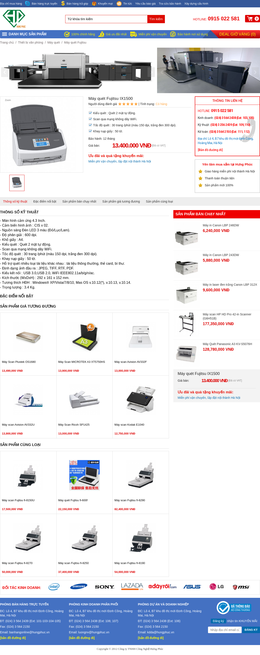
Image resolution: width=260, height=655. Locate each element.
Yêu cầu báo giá (145, 3)
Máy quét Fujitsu (75, 42)
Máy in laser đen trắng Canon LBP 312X (230, 284)
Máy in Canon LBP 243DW (221, 255)
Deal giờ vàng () (237, 34)
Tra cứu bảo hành (170, 3)
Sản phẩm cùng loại (159, 201)
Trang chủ (7, 42)
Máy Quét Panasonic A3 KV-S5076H (227, 344)
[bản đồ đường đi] (13, 638)
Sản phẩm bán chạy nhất (79, 201)
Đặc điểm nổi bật (44, 201)
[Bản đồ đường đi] (210, 150)
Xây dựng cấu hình (196, 3)
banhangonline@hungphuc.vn (29, 632)
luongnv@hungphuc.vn (93, 632)
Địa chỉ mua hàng (11, 3)
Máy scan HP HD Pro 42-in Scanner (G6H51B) (227, 316)
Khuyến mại (102, 3)
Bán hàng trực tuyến (41, 3)
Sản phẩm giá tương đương (121, 201)
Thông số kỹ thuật (15, 201)
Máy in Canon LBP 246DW (221, 225)
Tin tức (124, 4)
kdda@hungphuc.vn (160, 632)
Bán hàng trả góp (74, 3)
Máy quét (53, 42)
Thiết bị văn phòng (30, 42)
